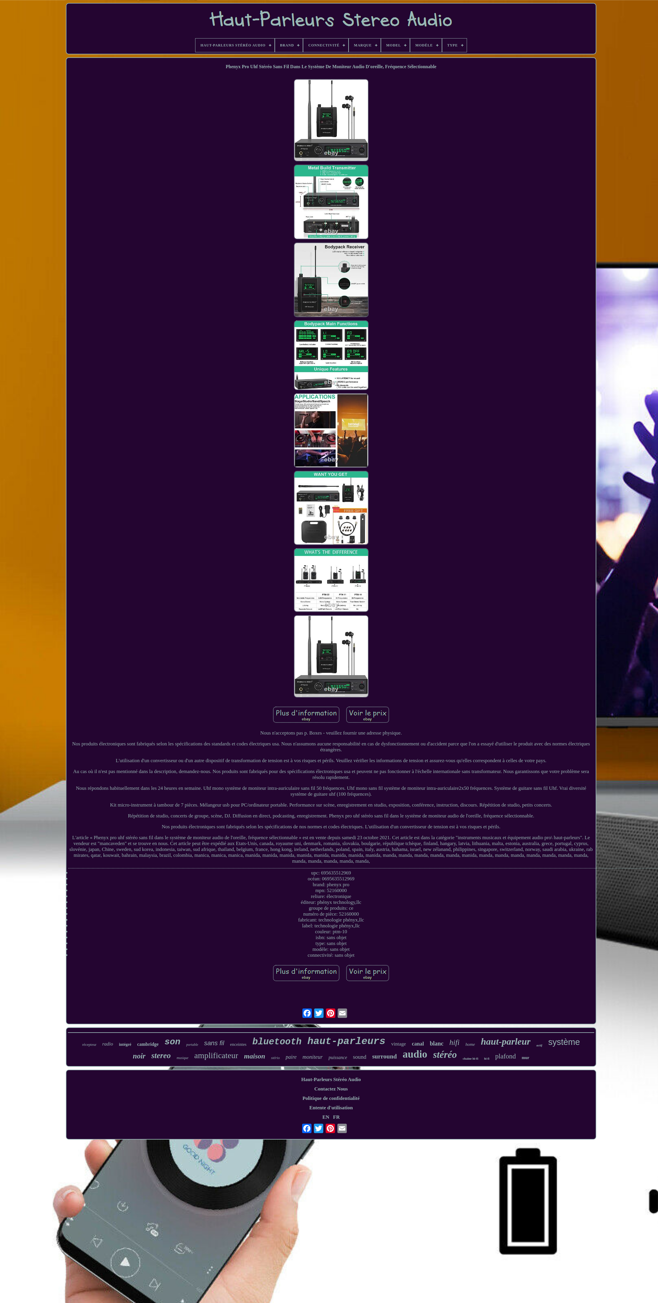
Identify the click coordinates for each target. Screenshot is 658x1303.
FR (336, 1117)
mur (525, 1058)
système (564, 1042)
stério (275, 1058)
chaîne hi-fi (470, 1058)
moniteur (312, 1057)
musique (182, 1058)
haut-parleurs (346, 1041)
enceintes (238, 1044)
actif (539, 1045)
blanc (436, 1043)
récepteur (89, 1044)
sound (359, 1057)
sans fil (214, 1043)
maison (254, 1056)
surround (384, 1056)
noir (139, 1056)
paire (291, 1057)
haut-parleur (505, 1041)
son (172, 1042)
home (470, 1044)
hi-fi (486, 1058)
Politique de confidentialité (331, 1098)
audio (415, 1054)
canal (418, 1044)
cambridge (148, 1044)
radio (107, 1044)
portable (192, 1045)
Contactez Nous (331, 1089)
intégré (125, 1044)
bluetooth (277, 1042)
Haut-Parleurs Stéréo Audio (331, 1079)
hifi (454, 1042)
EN (325, 1117)
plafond (505, 1056)
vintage (398, 1044)
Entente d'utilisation (331, 1107)
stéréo (445, 1054)
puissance (338, 1057)
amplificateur (216, 1055)
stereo (161, 1055)
